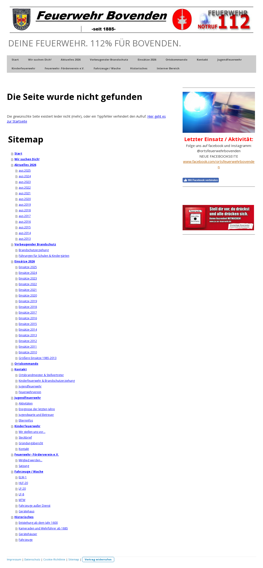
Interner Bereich (168, 68)
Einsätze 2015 (28, 324)
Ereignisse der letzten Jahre (37, 409)
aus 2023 (25, 182)
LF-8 (21, 494)
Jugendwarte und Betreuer (36, 415)
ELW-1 (23, 477)
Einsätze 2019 (28, 301)
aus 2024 (25, 176)
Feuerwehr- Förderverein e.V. (64, 68)
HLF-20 (23, 483)
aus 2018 (25, 210)
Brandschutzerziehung (34, 250)
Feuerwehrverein (30, 392)
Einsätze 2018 (28, 307)
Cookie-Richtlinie (54, 559)
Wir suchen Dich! (39, 59)
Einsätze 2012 (28, 341)
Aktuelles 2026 (70, 59)
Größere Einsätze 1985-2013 (38, 358)
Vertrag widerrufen (98, 559)
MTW (22, 500)
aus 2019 (25, 205)
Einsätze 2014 (28, 330)
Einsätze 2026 (147, 59)
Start (15, 59)
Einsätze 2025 (28, 267)
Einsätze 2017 (28, 313)
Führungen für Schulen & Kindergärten (44, 256)
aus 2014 (25, 233)
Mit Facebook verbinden (201, 180)
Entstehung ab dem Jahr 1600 (38, 523)
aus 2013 (25, 239)
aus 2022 (25, 188)
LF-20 (22, 489)
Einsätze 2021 (28, 290)
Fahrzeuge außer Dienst (34, 506)
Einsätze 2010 (28, 352)
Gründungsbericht (31, 443)
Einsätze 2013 (28, 335)
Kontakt (202, 59)
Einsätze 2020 (28, 295)
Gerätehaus (26, 511)
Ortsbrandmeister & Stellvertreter (41, 375)
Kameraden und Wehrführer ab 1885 (43, 528)
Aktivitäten (26, 403)
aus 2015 (25, 227)
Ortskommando (176, 59)
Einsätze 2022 (28, 284)
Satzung (24, 466)
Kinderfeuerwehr (23, 68)
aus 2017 (25, 216)
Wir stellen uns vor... (32, 432)
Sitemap (73, 559)
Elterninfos (26, 420)
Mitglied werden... (30, 460)
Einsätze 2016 (28, 318)
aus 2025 (25, 171)
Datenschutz (32, 559)
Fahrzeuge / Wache (107, 68)
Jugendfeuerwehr (229, 59)
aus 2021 (25, 193)
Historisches (138, 68)
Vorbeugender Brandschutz (109, 59)
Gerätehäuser (28, 534)
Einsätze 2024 (28, 273)
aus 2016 (25, 222)
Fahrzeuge (26, 540)
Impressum (14, 559)
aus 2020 (25, 199)
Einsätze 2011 (28, 347)
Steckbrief (25, 437)
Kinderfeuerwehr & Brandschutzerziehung (47, 381)
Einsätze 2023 (28, 278)
